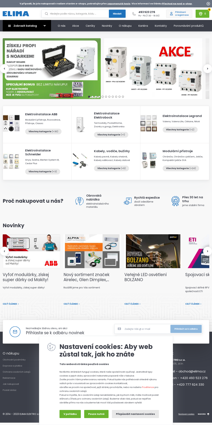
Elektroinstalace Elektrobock (107, 118)
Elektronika (118, 129)
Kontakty (161, 28)
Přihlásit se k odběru (186, 331)
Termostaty (100, 125)
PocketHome (115, 125)
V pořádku (70, 414)
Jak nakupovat (11, 386)
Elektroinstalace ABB (41, 117)
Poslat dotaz (9, 392)
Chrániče (168, 159)
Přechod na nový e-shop (177, 3)
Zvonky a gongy (102, 129)
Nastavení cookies (186, 416)
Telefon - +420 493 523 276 (184, 380)
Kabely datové (122, 162)
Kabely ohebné (118, 159)
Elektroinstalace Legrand (182, 118)
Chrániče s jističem (184, 159)
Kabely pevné (101, 159)
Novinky (107, 28)
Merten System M (49, 162)
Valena (167, 123)
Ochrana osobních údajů (16, 374)
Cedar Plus (31, 165)
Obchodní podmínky (14, 362)
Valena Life (178, 123)
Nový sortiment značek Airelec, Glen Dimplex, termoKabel (87, 280)
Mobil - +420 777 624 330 (182, 387)
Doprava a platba (12, 368)
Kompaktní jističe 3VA (174, 162)
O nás (61, 28)
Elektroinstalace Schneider (38, 155)
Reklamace (9, 380)
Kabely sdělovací (103, 162)
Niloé (197, 123)
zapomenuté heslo (118, 3)
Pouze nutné (96, 414)
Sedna (35, 162)
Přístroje (29, 125)
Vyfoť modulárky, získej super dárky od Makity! (26, 280)
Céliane (189, 123)
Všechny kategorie (43, 133)
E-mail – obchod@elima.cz (183, 374)
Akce (75, 28)
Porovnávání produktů (189, 28)
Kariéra (143, 28)
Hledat (117, 15)
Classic (39, 125)
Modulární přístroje (35, 122)
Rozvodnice (53, 122)
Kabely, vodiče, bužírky (112, 153)
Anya (28, 162)
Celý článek (11, 306)
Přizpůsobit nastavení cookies (135, 414)
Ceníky (90, 28)
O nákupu (125, 28)
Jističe (199, 159)
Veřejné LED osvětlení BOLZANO (145, 280)
